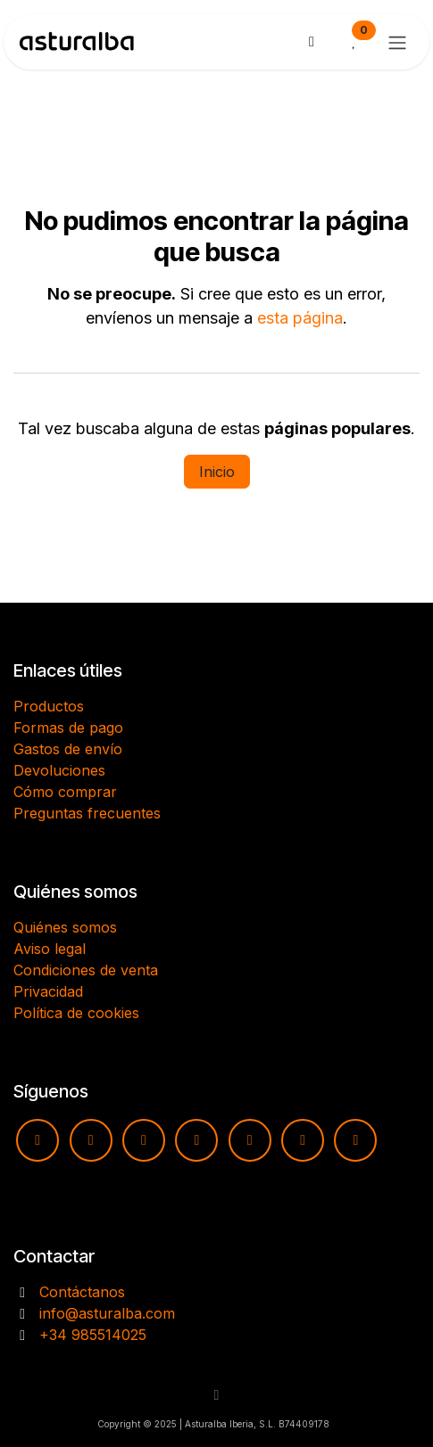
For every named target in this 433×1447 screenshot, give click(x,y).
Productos (48, 706)
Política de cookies (76, 1013)
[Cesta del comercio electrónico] (311, 42)
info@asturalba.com (107, 1313)
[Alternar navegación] (397, 42)
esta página (300, 317)
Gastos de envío (67, 749)
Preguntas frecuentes (87, 813)
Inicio (217, 472)
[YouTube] (37, 1140)
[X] (302, 1140)
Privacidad (48, 991)
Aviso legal (49, 949)
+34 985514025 (92, 1335)
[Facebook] (143, 1140)
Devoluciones (59, 770)
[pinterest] (250, 1140)
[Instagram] (91, 1140)
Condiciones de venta (85, 970)
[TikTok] (196, 1140)
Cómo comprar (65, 792)
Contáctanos (82, 1292)
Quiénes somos (65, 927)
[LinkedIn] (355, 1140)
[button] (217, 1395)
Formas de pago (68, 727)
